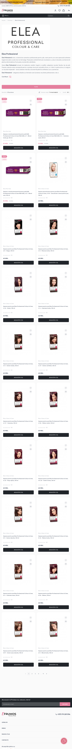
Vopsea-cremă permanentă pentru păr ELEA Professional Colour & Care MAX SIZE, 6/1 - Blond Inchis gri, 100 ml (17, 135)
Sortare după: (45, 92)
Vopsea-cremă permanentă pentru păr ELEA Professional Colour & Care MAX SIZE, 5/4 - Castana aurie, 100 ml (53, 135)
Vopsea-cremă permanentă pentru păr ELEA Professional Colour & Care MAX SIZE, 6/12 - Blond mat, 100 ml (17, 193)
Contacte (5, 740)
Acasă (3, 20)
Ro (69, 10)
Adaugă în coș (18, 148)
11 (43, 673)
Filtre (36, 87)
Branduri (10, 20)
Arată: (64, 92)
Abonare (65, 704)
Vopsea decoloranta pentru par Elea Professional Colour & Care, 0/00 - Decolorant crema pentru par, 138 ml (53, 193)
